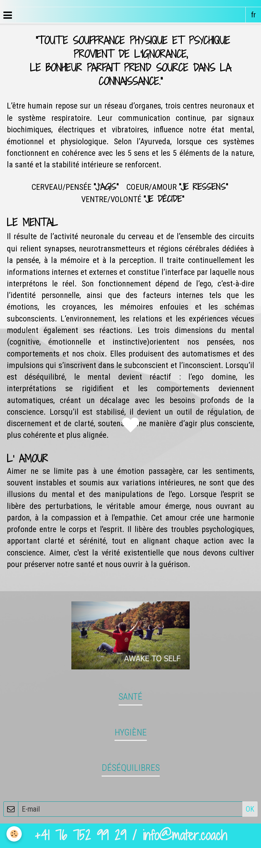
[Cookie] (14, 834)
